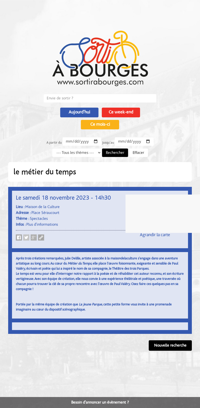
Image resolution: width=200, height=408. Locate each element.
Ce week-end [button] (121, 112)
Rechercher (115, 153)
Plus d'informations (42, 224)
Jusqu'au (108, 142)
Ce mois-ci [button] (100, 124)
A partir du (54, 142)
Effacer (138, 153)
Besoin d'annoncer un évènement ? (100, 402)
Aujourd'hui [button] (79, 112)
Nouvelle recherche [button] (170, 345)
